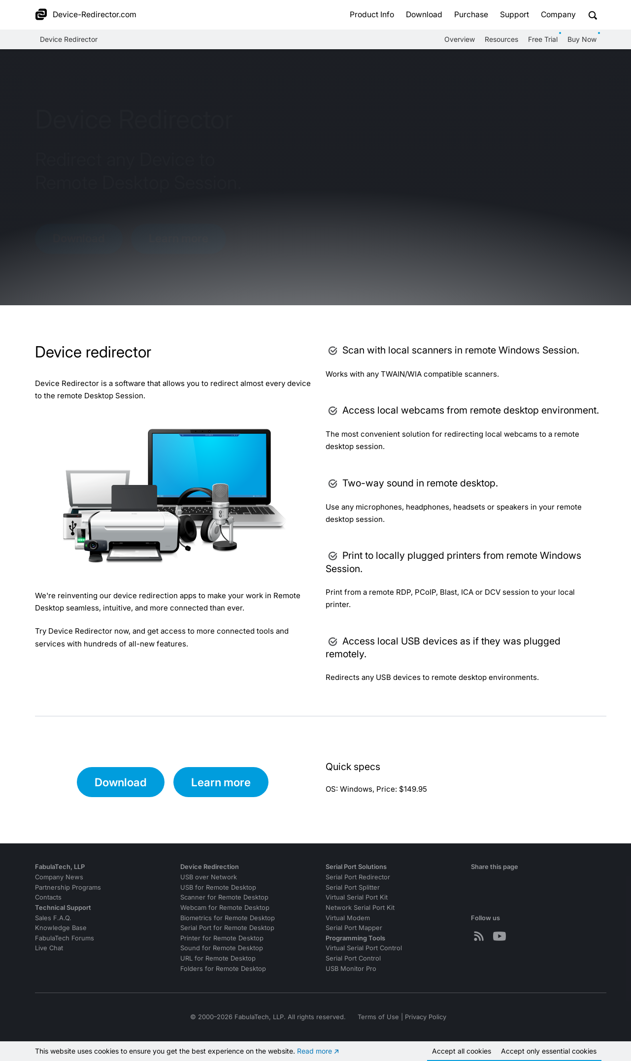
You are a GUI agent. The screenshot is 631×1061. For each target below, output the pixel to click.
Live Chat (49, 948)
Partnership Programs (68, 887)
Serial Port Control (353, 958)
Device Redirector (69, 39)
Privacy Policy (425, 1017)
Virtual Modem (348, 918)
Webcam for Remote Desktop (224, 907)
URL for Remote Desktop (218, 958)
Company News (59, 877)
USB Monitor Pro (351, 968)
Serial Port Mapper (354, 928)
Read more (314, 1051)
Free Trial (543, 39)
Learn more (178, 238)
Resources (501, 39)
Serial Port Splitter (353, 887)
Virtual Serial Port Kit (357, 897)
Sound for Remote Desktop (221, 948)
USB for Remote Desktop (218, 887)
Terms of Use (378, 1017)
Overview (459, 39)
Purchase (471, 14)
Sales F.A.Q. (53, 918)
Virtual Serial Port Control (364, 948)
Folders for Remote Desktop (223, 968)
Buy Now (582, 39)
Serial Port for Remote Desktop (227, 928)
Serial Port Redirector (358, 877)
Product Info (372, 14)
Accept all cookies (461, 1051)
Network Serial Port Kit (360, 907)
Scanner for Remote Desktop (224, 897)
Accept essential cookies (549, 1051)
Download (424, 14)
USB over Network (208, 877)
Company (558, 14)
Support (514, 14)
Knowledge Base (61, 928)
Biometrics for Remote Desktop (227, 918)
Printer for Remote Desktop (222, 938)
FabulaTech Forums (64, 938)
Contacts (48, 897)
